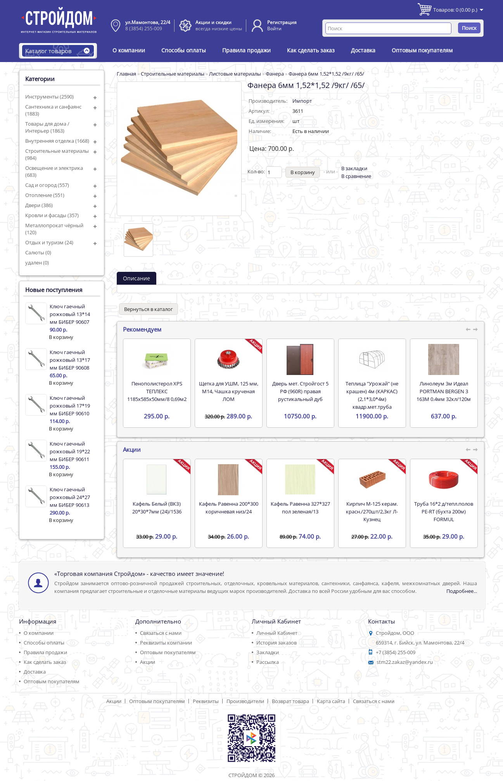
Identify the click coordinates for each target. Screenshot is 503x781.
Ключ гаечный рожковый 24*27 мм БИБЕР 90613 (70, 497)
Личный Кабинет (276, 632)
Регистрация (282, 22)
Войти (274, 28)
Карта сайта (331, 701)
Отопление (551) (44, 195)
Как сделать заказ (311, 50)
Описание (136, 278)
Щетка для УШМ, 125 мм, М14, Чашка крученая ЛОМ (228, 391)
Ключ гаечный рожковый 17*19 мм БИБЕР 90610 (70, 405)
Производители (245, 701)
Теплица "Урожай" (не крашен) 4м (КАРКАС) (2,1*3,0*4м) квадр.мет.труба (372, 395)
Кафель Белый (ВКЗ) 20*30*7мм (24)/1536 (156, 507)
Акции (147, 661)
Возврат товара (290, 701)
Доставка (363, 50)
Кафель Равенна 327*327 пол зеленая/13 (300, 507)
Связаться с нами (160, 632)
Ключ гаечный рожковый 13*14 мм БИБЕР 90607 (70, 314)
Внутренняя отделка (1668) (57, 140)
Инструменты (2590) (49, 96)
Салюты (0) (38, 252)
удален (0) (37, 262)
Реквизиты (206, 701)
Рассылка (267, 661)
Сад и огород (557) (47, 184)
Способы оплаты (183, 50)
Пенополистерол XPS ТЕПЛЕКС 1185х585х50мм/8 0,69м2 (157, 391)
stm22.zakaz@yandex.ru (405, 661)
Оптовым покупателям (422, 50)
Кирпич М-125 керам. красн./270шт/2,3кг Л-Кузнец (372, 511)
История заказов (276, 642)
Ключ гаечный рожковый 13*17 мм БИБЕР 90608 (70, 360)
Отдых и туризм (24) (49, 242)
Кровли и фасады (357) (52, 215)
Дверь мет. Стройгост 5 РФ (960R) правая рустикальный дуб (300, 391)
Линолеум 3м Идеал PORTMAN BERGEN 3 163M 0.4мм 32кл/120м (444, 391)
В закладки (354, 168)
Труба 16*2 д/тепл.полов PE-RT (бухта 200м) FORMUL (443, 511)
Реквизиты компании (166, 642)
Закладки (267, 652)
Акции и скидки (213, 22)
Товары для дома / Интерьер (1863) (47, 127)
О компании (128, 50)
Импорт (302, 100)
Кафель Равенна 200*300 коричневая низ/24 (228, 507)
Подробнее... (461, 590)
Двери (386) (39, 205)
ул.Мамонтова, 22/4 (147, 22)
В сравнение (356, 176)
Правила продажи (246, 50)
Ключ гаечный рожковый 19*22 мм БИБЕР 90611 (70, 451)
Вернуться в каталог (148, 309)
